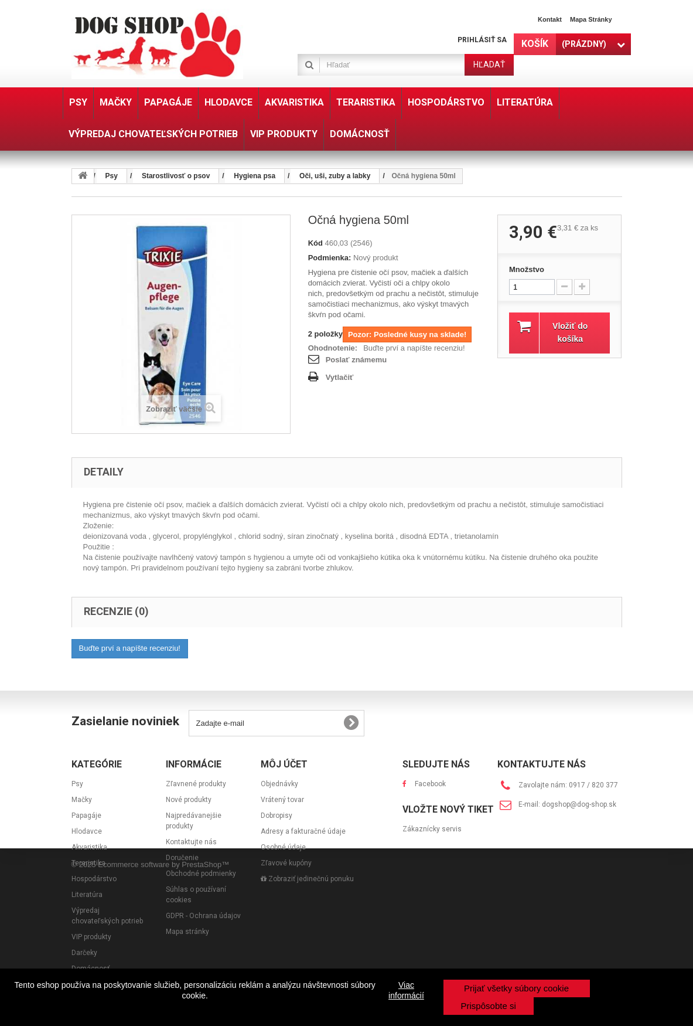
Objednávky (279, 784)
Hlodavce (86, 831)
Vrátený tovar (282, 800)
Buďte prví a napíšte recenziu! (414, 348)
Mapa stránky (591, 19)
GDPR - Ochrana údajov (203, 916)
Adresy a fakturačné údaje (303, 831)
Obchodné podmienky (201, 873)
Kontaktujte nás (191, 842)
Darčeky (84, 953)
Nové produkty (188, 800)
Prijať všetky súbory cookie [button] (516, 988)
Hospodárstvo (94, 879)
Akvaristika (89, 847)
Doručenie (182, 858)
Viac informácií (406, 990)
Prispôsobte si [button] (488, 1006)
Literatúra (87, 895)
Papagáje (86, 815)
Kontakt (550, 19)
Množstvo (526, 269)
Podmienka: (329, 257)
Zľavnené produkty (196, 784)
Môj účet (284, 764)
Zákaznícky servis (432, 856)
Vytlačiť (340, 377)
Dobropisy (276, 815)
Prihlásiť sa (482, 40)
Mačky (81, 800)
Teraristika (88, 863)
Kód (315, 243)
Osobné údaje (283, 847)
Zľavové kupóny (286, 863)
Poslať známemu (356, 359)
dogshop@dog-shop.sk (579, 804)
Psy (77, 784)
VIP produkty (91, 937)
